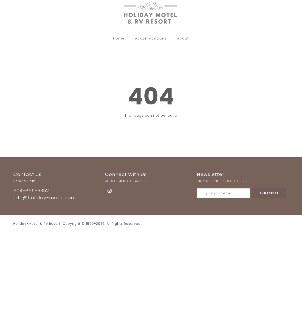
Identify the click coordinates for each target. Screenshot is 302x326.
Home (119, 36)
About (183, 36)
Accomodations (151, 36)
